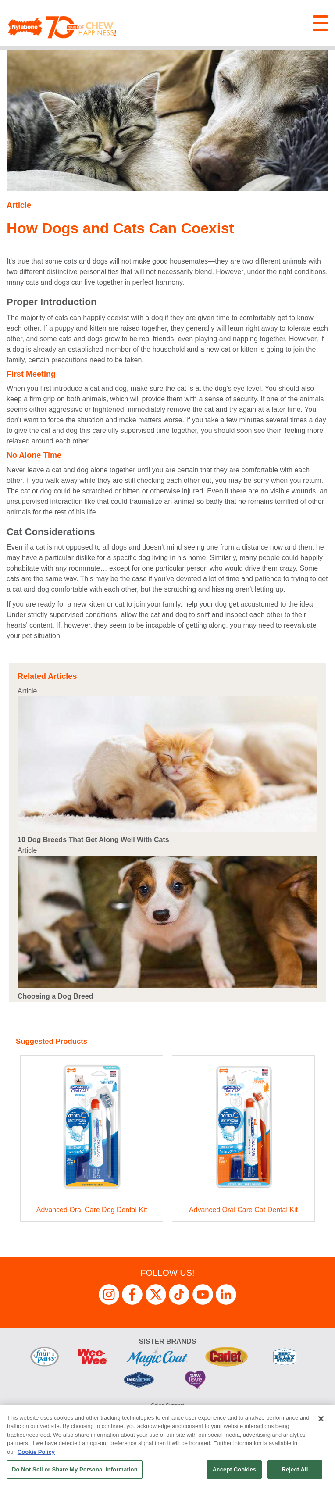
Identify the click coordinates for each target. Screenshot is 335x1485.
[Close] (321, 1418)
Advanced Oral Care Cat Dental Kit (243, 1210)
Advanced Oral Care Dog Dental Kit (91, 1210)
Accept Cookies (234, 1469)
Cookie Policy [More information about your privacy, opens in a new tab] (36, 1452)
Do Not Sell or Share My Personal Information (75, 1469)
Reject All (295, 1469)
